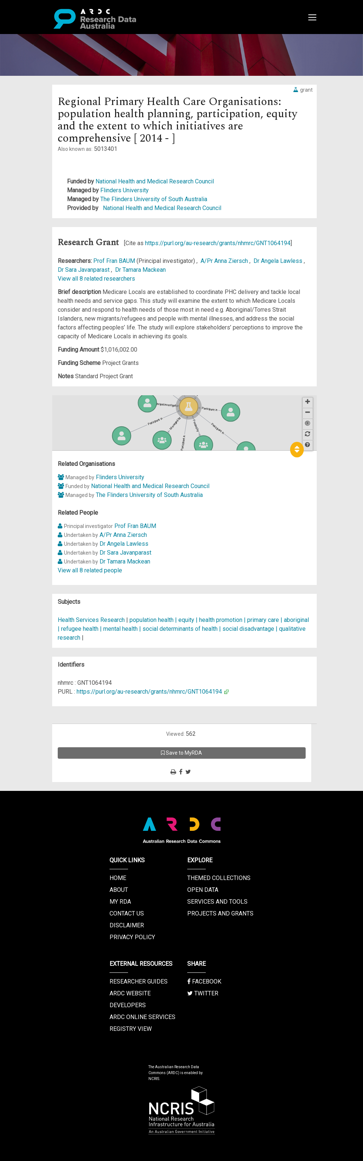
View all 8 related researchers (96, 278)
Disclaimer (127, 925)
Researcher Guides (139, 981)
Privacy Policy (132, 937)
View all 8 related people (90, 570)
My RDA (120, 901)
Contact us (127, 913)
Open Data (202, 889)
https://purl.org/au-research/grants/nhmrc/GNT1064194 (217, 243)
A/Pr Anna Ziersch (225, 260)
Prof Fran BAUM (115, 260)
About (119, 889)
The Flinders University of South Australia (153, 199)
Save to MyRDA (181, 753)
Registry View (131, 1028)
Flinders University (124, 190)
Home (118, 877)
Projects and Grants (220, 913)
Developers (128, 1005)
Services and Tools (217, 901)
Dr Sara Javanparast (84, 269)
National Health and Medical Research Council (154, 181)
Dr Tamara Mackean (140, 269)
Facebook (204, 981)
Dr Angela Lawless (278, 260)
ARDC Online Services (142, 1016)
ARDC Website (130, 993)
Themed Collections (219, 877)
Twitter (202, 993)
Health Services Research (91, 619)
